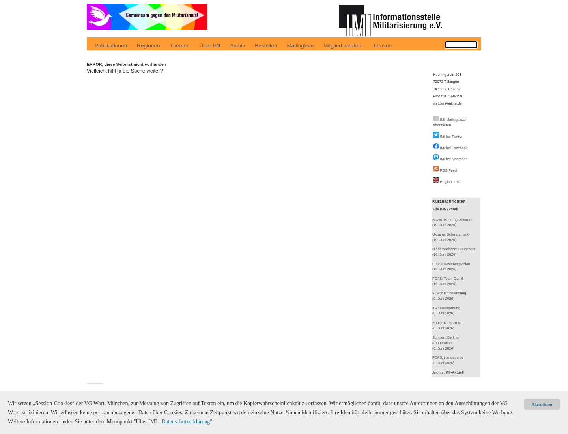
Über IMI (210, 46)
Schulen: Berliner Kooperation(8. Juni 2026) (446, 342)
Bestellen (266, 46)
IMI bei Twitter (451, 136)
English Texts (451, 182)
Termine (382, 46)
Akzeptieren (542, 404)
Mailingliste (300, 46)
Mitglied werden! (343, 46)
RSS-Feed (448, 170)
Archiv (237, 46)
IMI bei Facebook (454, 148)
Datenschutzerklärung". (187, 422)
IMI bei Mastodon (454, 159)
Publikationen (111, 46)
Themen (180, 46)
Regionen (148, 46)
